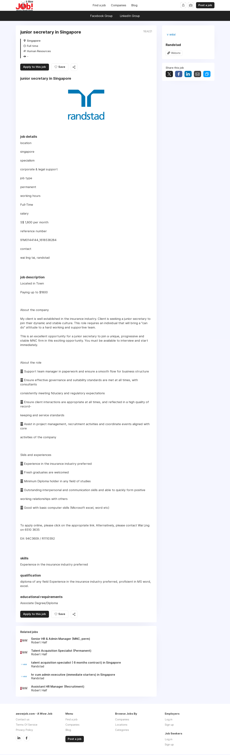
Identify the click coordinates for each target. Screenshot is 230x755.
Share (178, 74)
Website (176, 53)
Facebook (26, 739)
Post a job (205, 5)
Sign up (169, 725)
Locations (121, 725)
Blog (134, 5)
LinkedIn (19, 739)
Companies (118, 5)
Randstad (173, 45)
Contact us (22, 720)
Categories (122, 730)
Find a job (99, 5)
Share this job (75, 67)
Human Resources (39, 51)
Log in (168, 720)
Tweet (169, 74)
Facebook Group (101, 16)
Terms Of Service (26, 725)
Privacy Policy (24, 730)
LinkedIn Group (130, 16)
